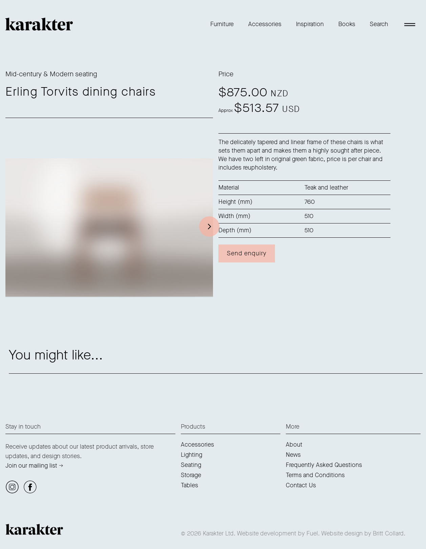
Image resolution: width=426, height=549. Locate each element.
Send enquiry (247, 253)
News (293, 455)
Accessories (264, 24)
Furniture (222, 24)
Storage (191, 475)
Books (346, 24)
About (294, 444)
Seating (191, 465)
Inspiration (310, 24)
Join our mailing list (31, 466)
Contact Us (301, 485)
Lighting (191, 455)
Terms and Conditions (315, 475)
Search (379, 24)
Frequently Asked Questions (324, 465)
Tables (189, 485)
